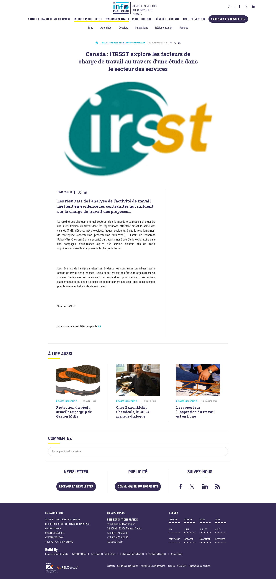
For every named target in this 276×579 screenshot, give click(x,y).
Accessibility (176, 554)
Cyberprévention (194, 19)
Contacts (111, 566)
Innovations (141, 27)
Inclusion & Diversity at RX (132, 554)
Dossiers (123, 27)
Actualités (105, 27)
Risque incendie (142, 19)
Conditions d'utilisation (127, 566)
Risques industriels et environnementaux (101, 19)
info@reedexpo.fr (115, 542)
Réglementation (163, 27)
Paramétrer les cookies (199, 566)
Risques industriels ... (67, 401)
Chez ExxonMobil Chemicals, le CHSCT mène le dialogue (133, 411)
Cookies (171, 566)
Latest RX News (79, 554)
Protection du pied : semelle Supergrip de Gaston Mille (74, 411)
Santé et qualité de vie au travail (49, 19)
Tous (90, 27)
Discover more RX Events (56, 554)
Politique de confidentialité (153, 566)
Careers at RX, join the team (103, 554)
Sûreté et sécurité (167, 19)
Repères (184, 27)
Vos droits (182, 566)
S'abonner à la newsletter (228, 19)
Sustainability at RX (158, 554)
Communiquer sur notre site (138, 486)
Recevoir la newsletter (76, 486)
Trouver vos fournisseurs (59, 542)
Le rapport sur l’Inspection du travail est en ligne (195, 411)
